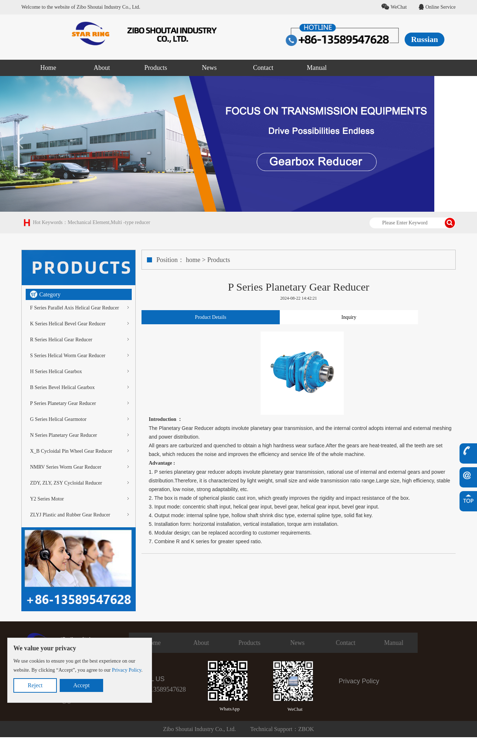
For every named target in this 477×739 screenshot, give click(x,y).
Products (218, 259)
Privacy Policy (126, 670)
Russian (424, 39)
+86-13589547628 (162, 689)
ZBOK (306, 729)
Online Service (437, 7)
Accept (81, 685)
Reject (35, 685)
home (193, 259)
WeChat (394, 7)
